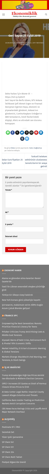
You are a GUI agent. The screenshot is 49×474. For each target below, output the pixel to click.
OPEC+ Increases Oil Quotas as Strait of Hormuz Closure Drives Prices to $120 (24, 385)
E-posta (9, 224)
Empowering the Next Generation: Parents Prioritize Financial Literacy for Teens (21, 325)
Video (24, 32)
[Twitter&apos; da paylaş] (22, 132)
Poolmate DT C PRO (11, 427)
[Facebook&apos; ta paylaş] (12, 132)
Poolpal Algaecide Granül (14, 462)
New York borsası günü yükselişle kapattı (21, 300)
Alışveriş (9, 419)
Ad (7, 212)
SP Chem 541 (8, 442)
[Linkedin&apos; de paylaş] (41, 132)
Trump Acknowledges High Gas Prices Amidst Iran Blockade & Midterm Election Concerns (23, 377)
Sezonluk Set (8, 432)
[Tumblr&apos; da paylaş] (22, 139)
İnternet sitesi (11, 236)
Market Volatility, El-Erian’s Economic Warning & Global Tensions (24, 350)
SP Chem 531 (8, 447)
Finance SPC (11, 315)
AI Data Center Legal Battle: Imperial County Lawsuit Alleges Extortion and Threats (23, 393)
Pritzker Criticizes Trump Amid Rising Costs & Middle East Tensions (23, 333)
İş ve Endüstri (12, 367)
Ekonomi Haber (13, 270)
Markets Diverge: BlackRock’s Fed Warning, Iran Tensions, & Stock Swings (24, 358)
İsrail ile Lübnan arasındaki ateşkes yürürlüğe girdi (23, 288)
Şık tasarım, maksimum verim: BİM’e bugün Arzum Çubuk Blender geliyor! (22, 307)
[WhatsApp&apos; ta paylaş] (8, 132)
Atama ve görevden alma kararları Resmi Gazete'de (21, 280)
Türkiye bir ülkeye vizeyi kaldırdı (17, 295)
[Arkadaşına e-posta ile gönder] (31, 132)
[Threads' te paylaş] (27, 132)
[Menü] (3, 14)
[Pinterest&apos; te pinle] (36, 132)
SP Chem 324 (8, 452)
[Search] (46, 14)
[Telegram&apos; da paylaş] (27, 139)
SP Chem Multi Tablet (12, 457)
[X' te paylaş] (17, 132)
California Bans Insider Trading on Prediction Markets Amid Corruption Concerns (23, 402)
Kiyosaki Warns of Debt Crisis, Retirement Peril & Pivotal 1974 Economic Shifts (24, 342)
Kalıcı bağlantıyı (35, 148)
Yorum (8, 190)
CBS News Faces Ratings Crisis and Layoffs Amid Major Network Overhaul (24, 410)
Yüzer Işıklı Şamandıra (12, 437)
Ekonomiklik (10, 43)
